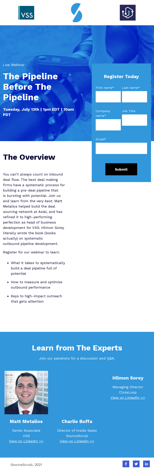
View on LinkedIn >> (26, 441)
